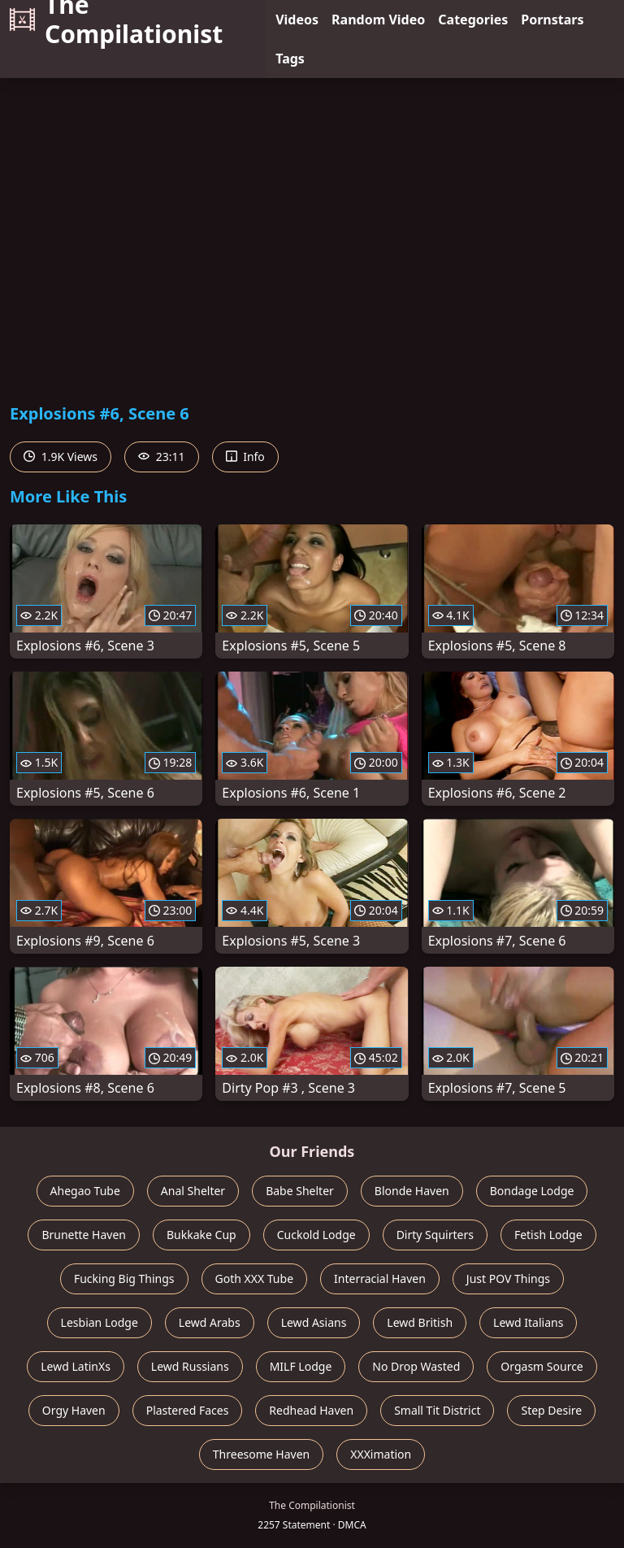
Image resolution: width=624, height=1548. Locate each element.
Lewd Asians (314, 1322)
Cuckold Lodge (316, 1234)
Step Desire (551, 1410)
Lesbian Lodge (99, 1322)
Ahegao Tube (85, 1190)
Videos (296, 19)
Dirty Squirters (435, 1234)
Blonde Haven (412, 1190)
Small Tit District (437, 1410)
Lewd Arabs (209, 1322)
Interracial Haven (380, 1278)
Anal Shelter (193, 1190)
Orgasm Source (541, 1366)
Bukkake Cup (201, 1234)
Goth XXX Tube (254, 1278)
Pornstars (552, 19)
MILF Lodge (301, 1366)
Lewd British (420, 1322)
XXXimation (380, 1454)
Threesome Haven (261, 1454)
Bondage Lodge (532, 1190)
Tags (290, 58)
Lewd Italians (528, 1322)
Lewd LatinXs (75, 1366)
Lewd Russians (190, 1366)
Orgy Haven (74, 1410)
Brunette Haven (83, 1234)
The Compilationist (116, 19)
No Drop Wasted (416, 1366)
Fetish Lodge (548, 1234)
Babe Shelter (300, 1190)
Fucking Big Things (124, 1278)
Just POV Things (508, 1278)
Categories (473, 19)
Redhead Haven (311, 1410)
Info (245, 456)
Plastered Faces (187, 1410)
